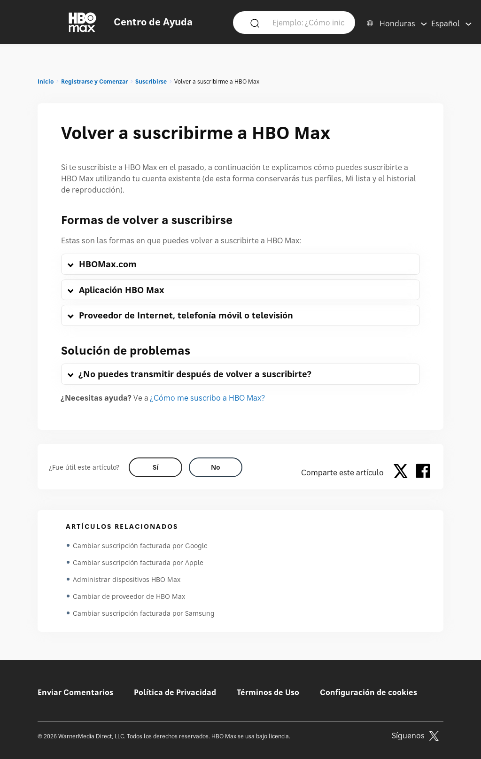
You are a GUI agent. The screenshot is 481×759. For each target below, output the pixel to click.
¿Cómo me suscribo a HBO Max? (207, 398)
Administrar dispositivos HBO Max (126, 579)
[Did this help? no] (215, 467)
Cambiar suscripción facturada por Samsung (144, 613)
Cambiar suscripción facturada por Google (140, 545)
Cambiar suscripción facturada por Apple (138, 562)
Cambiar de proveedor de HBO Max (129, 596)
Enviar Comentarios (75, 692)
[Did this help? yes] (155, 467)
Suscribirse (151, 81)
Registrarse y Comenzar (94, 81)
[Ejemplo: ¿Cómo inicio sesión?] (308, 22)
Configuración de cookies (368, 692)
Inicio (46, 81)
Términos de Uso (268, 692)
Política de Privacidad (175, 692)
